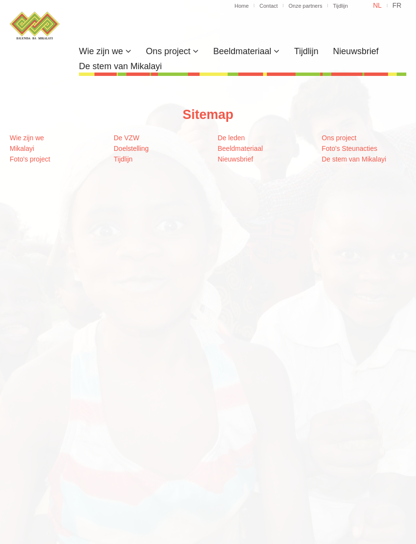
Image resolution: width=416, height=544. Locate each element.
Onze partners (306, 6)
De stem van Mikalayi (120, 66)
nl (377, 5)
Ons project (172, 51)
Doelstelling (131, 148)
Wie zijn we (105, 51)
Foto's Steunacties (349, 148)
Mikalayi (22, 148)
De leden (231, 138)
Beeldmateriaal (246, 51)
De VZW (126, 138)
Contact (269, 6)
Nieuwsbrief (356, 51)
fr (396, 5)
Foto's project (30, 159)
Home (241, 6)
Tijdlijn (340, 6)
